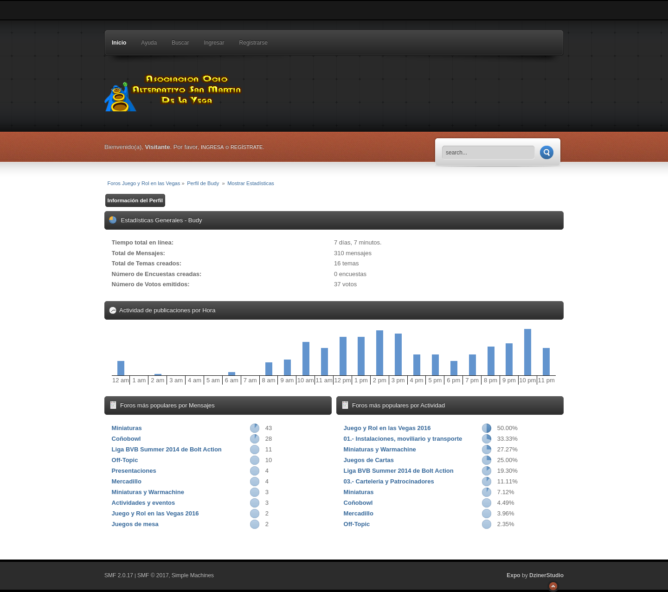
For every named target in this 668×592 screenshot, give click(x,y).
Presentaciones (134, 470)
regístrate (247, 147)
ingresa (212, 147)
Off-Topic (125, 460)
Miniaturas (127, 428)
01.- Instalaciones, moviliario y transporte (403, 438)
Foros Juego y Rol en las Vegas (174, 90)
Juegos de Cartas (369, 460)
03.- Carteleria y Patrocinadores (389, 481)
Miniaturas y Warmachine (148, 492)
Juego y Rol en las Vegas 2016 (155, 513)
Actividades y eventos (143, 502)
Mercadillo (126, 481)
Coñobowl (126, 438)
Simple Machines (193, 575)
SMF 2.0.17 (118, 575)
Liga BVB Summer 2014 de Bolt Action (167, 449)
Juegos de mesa (135, 524)
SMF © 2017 (153, 575)
